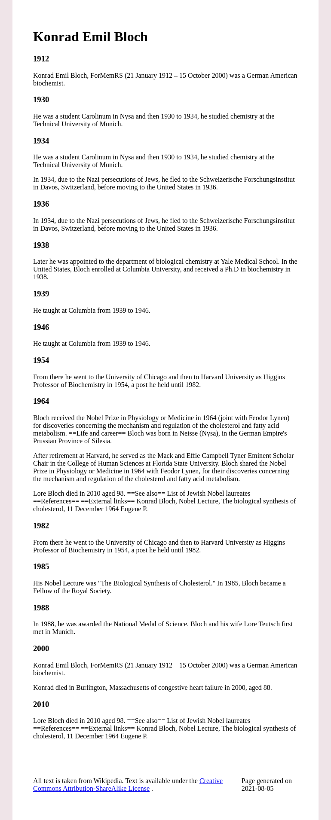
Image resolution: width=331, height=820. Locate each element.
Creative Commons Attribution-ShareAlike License (128, 784)
